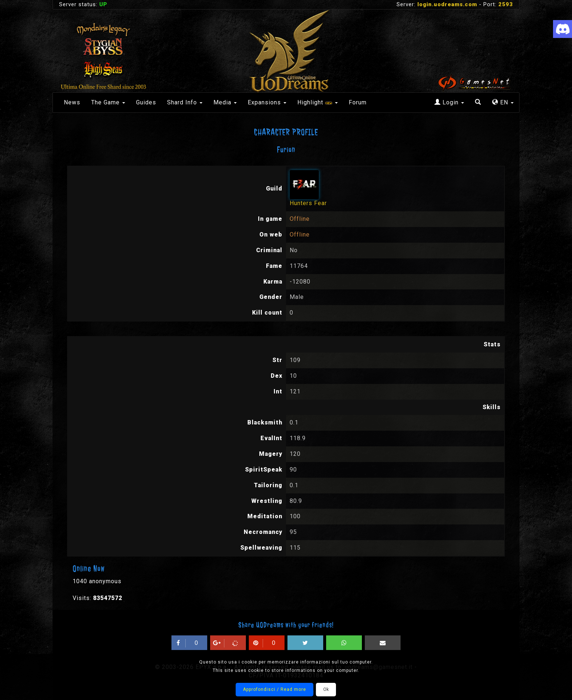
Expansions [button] (267, 102)
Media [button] (225, 102)
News (72, 102)
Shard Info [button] (184, 102)
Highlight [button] (317, 102)
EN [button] (503, 102)
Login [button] (449, 102)
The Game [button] (108, 102)
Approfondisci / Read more (274, 689)
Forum (358, 102)
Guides (146, 102)
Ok (326, 689)
